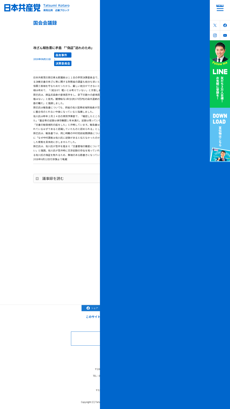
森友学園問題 (134, 352)
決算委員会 (60, 61)
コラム (97, 352)
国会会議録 (81, 352)
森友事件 (59, 54)
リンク (151, 352)
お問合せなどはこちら (120, 336)
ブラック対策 (113, 352)
